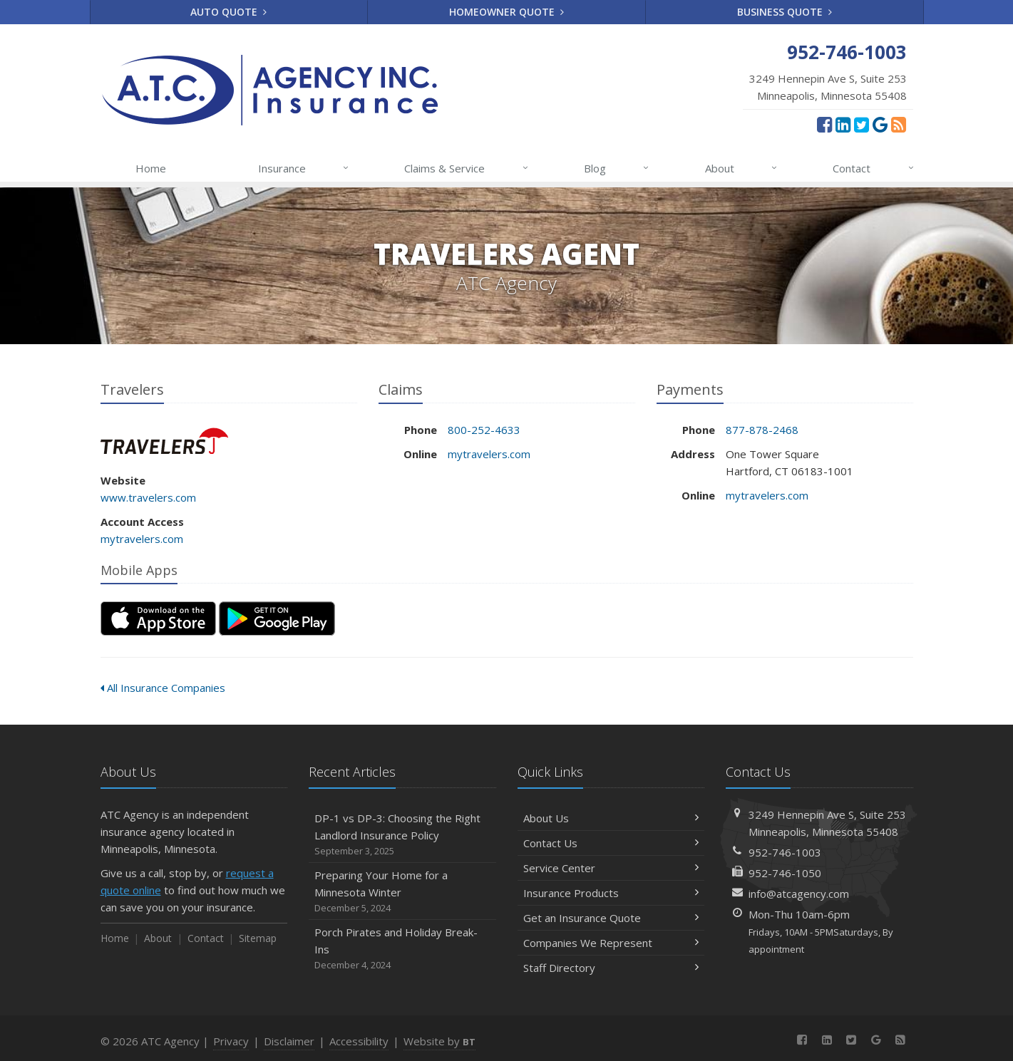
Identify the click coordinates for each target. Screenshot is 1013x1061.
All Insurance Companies (163, 687)
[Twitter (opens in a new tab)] (861, 124)
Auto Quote (228, 12)
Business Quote (784, 12)
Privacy (231, 1041)
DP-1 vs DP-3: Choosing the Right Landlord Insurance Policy (402, 835)
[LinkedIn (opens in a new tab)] (842, 124)
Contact (874, 168)
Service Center (611, 868)
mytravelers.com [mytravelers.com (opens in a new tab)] (142, 539)
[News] (898, 124)
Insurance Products (611, 893)
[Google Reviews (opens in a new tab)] (880, 124)
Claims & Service (466, 168)
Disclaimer (289, 1041)
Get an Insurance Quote (611, 918)
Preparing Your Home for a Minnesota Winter (402, 892)
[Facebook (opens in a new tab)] (824, 124)
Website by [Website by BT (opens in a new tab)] (439, 1041)
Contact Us (611, 843)
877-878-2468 (762, 430)
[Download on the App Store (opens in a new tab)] (158, 618)
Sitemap (258, 938)
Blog (617, 168)
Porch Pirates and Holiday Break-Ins (402, 949)
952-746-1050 (785, 873)
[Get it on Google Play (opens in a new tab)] (277, 618)
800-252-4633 (484, 430)
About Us (611, 818)
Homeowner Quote (506, 12)
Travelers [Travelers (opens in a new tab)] (164, 440)
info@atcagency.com (799, 893)
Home (150, 168)
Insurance (304, 168)
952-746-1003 (785, 852)
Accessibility (359, 1041)
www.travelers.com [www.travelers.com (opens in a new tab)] (148, 497)
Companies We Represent (611, 943)
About (741, 168)
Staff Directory (611, 968)
